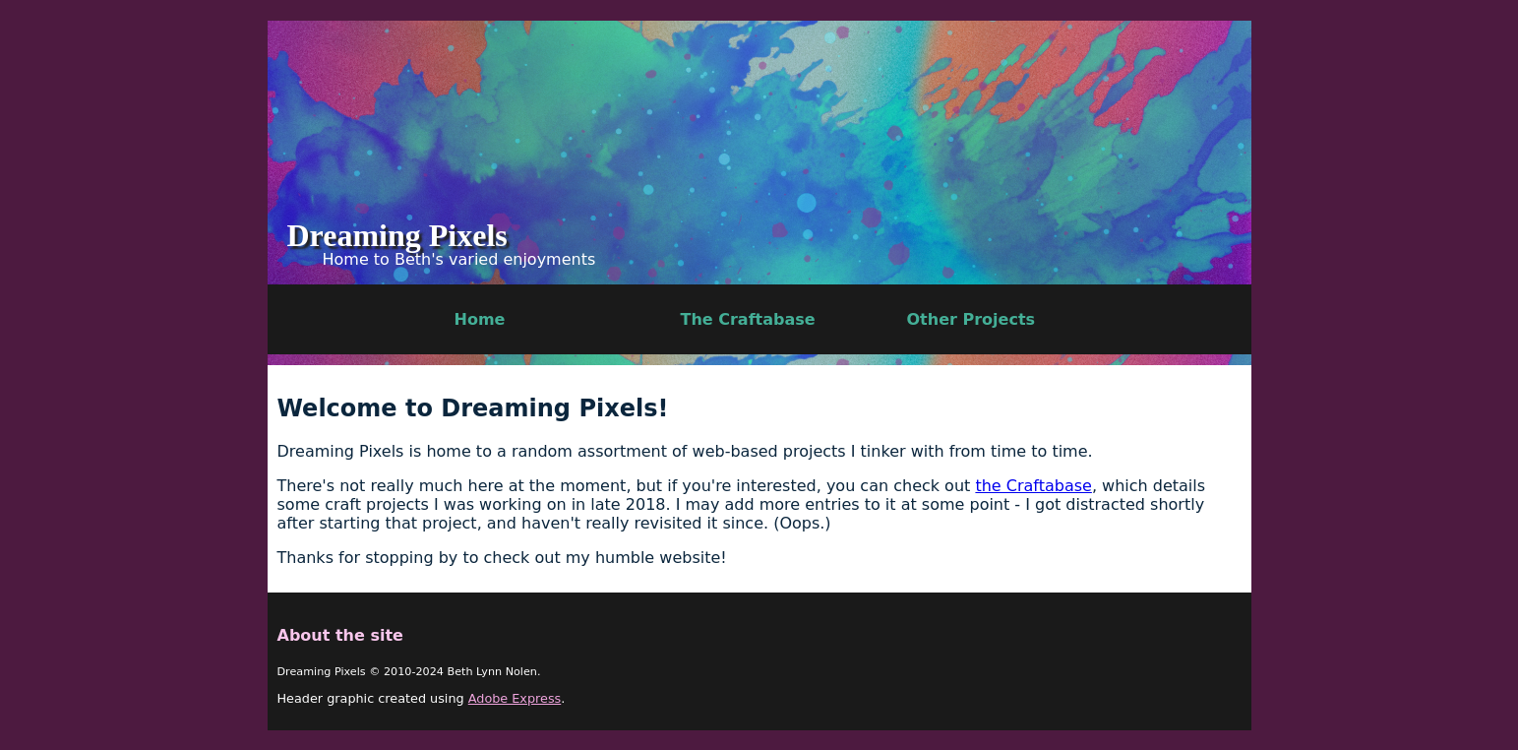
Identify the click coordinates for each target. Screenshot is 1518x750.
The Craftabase (748, 319)
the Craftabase (1033, 485)
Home (480, 319)
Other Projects (971, 319)
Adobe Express (515, 698)
